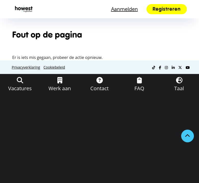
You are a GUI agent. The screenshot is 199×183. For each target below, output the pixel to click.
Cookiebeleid (54, 67)
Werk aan (59, 88)
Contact (99, 88)
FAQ (139, 88)
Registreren (167, 9)
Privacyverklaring (26, 67)
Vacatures (20, 88)
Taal (179, 88)
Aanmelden (124, 9)
